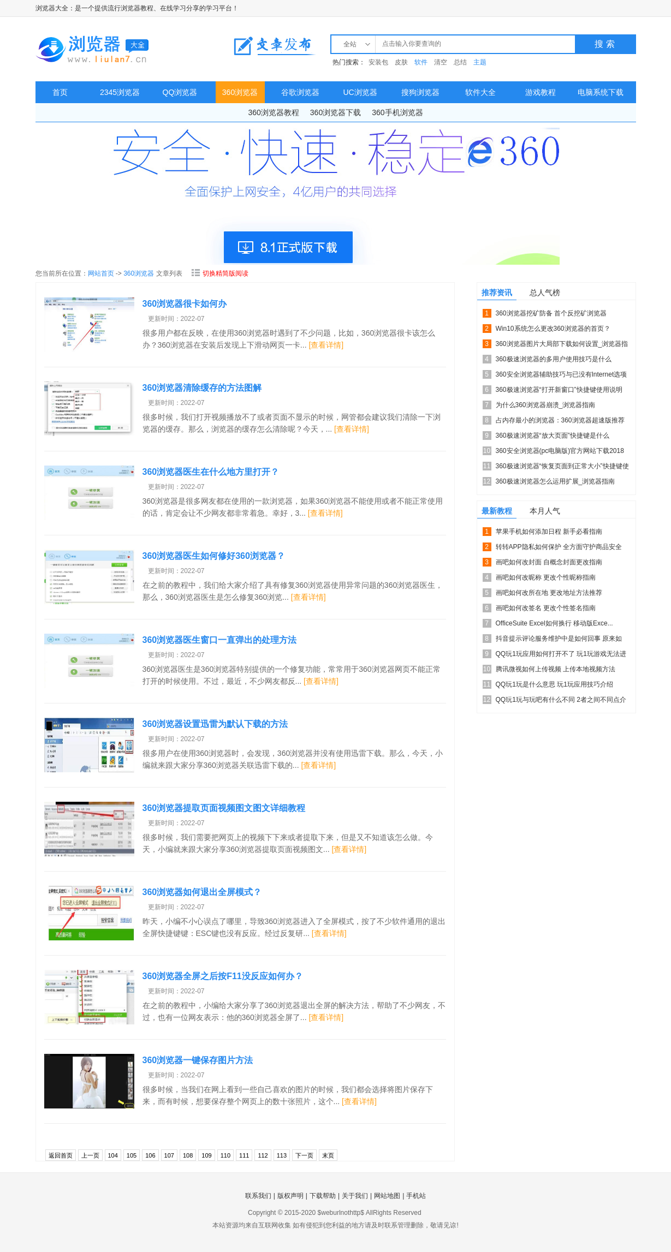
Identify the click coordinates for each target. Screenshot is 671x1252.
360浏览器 (240, 92)
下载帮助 (323, 1196)
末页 (328, 1155)
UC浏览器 (360, 92)
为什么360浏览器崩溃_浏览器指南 (546, 405)
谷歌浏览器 (300, 92)
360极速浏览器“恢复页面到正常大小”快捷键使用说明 (562, 468)
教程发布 (274, 46)
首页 (60, 92)
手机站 (416, 1196)
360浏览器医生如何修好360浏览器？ (213, 556)
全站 (350, 44)
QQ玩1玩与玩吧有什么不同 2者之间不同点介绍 (561, 701)
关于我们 (355, 1196)
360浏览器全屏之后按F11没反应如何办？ (222, 976)
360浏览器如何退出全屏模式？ (202, 892)
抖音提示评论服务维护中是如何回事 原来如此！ (559, 640)
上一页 (90, 1155)
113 (282, 1155)
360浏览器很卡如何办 (184, 303)
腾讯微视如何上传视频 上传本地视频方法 (555, 669)
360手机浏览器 (397, 112)
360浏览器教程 (273, 112)
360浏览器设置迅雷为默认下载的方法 (215, 724)
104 (113, 1155)
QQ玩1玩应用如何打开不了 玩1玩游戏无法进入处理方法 (561, 655)
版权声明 (290, 1196)
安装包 (378, 62)
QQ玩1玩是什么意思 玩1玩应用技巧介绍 (554, 684)
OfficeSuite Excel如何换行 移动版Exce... (554, 623)
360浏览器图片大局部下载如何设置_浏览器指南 (562, 345)
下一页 (304, 1155)
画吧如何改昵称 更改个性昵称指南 (546, 577)
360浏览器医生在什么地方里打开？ (211, 471)
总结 (460, 62)
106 (150, 1155)
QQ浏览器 (180, 92)
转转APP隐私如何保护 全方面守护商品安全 (559, 547)
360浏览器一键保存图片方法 (197, 1060)
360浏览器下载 (335, 112)
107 (169, 1155)
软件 (420, 62)
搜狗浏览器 (420, 92)
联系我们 (258, 1196)
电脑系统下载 (601, 92)
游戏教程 (540, 92)
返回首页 (61, 1155)
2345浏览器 (120, 92)
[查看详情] (325, 345)
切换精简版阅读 (219, 273)
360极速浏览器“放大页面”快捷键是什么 (552, 435)
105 (131, 1155)
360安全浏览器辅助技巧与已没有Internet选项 (561, 374)
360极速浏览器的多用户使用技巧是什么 (553, 359)
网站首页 (101, 273)
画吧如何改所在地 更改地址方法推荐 (549, 593)
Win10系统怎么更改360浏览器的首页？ (553, 328)
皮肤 (401, 62)
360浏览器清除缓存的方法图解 (202, 387)
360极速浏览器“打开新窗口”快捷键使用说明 (559, 390)
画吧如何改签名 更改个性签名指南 (546, 608)
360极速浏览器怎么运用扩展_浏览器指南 (555, 481)
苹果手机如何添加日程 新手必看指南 (549, 531)
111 (244, 1155)
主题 (479, 62)
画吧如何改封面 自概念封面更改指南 (549, 562)
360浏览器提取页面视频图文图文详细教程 (224, 808)
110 (225, 1155)
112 (263, 1155)
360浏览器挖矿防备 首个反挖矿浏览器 (551, 313)
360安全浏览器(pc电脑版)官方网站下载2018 (560, 451)
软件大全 (480, 92)
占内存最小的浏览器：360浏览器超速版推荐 (560, 420)
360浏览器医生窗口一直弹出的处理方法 (219, 640)
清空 (440, 62)
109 (206, 1155)
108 (188, 1155)
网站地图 (387, 1196)
